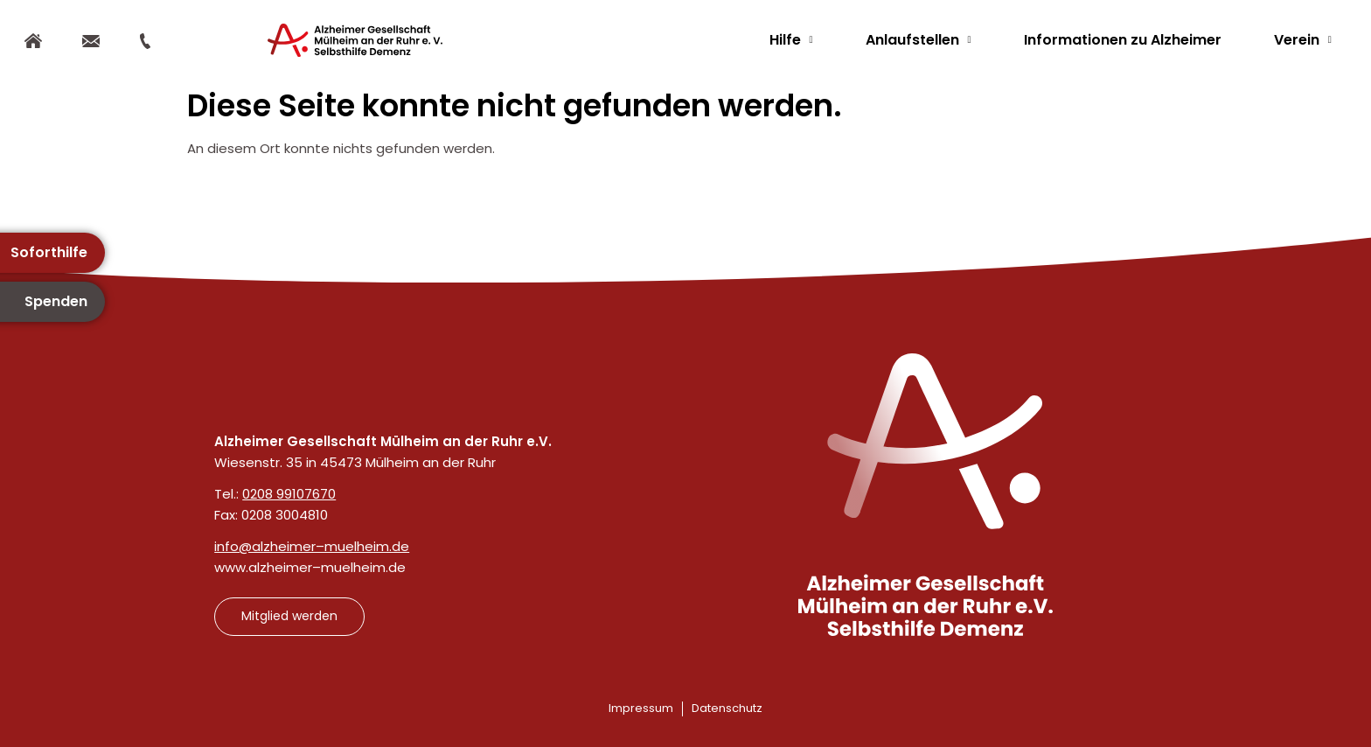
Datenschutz (727, 708)
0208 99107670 (289, 494)
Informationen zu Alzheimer (1122, 40)
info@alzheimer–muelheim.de (311, 546)
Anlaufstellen (918, 39)
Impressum (641, 708)
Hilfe (791, 39)
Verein (1303, 39)
